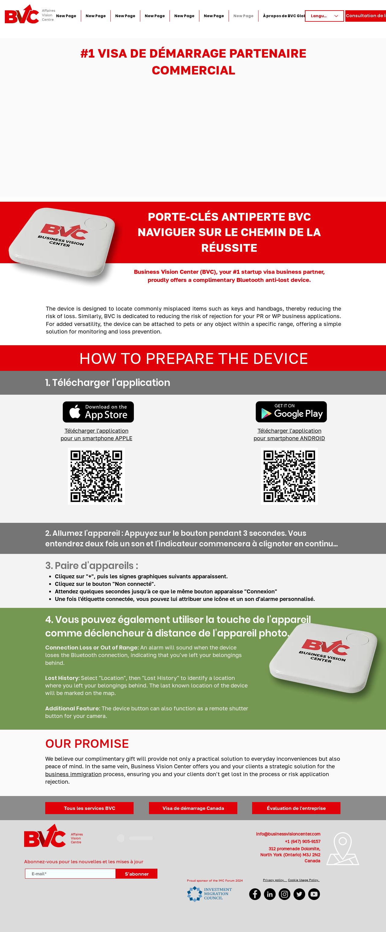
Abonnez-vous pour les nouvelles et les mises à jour (83, 861)
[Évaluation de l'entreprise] (296, 808)
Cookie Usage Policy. (304, 880)
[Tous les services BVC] (89, 808)
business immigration (73, 774)
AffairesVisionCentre (77, 838)
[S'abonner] (136, 874)
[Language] (324, 16)
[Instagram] (284, 894)
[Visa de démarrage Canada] (193, 808)
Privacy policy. (275, 880)
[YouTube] (314, 894)
